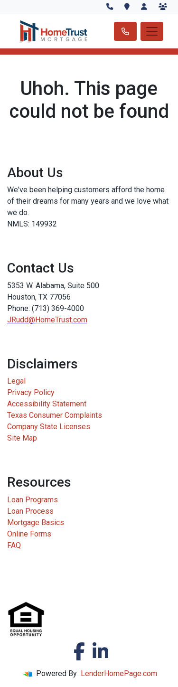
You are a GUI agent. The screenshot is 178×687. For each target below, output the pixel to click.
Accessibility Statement (46, 403)
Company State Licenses (48, 426)
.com (79, 319)
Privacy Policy (31, 392)
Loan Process (30, 511)
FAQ (14, 545)
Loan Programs (32, 499)
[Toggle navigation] (152, 31)
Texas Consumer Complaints (54, 415)
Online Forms (29, 533)
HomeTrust (53, 319)
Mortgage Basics (35, 522)
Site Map (22, 437)
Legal (16, 381)
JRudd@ (21, 319)
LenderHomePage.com (119, 673)
